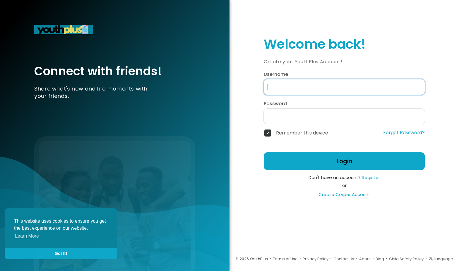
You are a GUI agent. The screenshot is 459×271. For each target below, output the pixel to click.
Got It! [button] (61, 253)
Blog (380, 259)
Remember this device (302, 133)
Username (276, 74)
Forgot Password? (404, 132)
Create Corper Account (344, 194)
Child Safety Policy (406, 259)
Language (441, 259)
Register (371, 177)
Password (275, 103)
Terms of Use (285, 259)
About (365, 259)
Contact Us (343, 259)
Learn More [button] (27, 235)
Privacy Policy (315, 259)
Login (344, 161)
